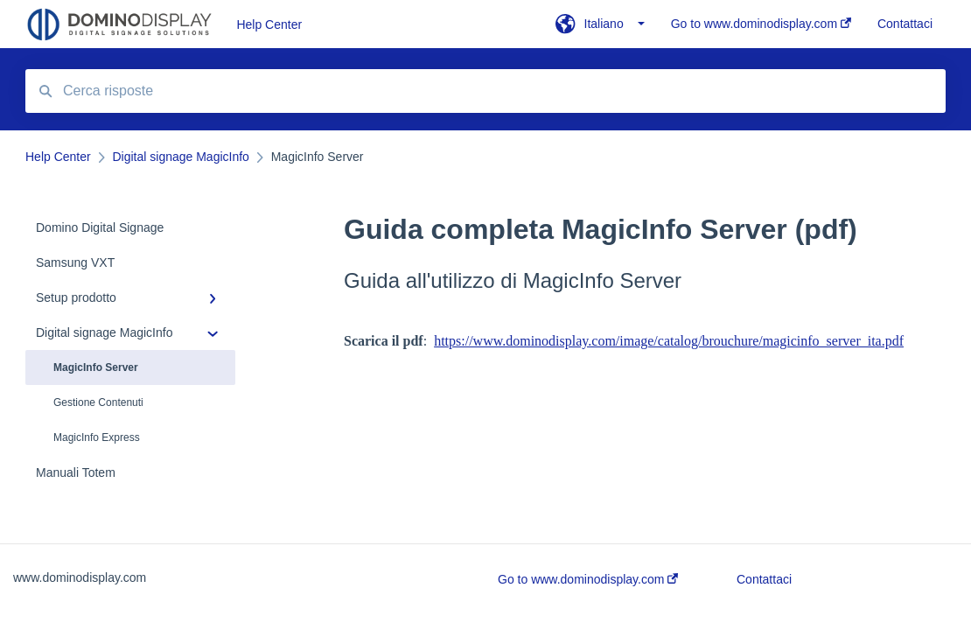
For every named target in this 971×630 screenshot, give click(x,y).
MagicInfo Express (96, 437)
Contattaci (764, 579)
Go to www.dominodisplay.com (588, 579)
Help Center (269, 25)
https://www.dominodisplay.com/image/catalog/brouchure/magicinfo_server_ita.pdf (669, 340)
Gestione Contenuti (98, 402)
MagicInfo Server (95, 367)
